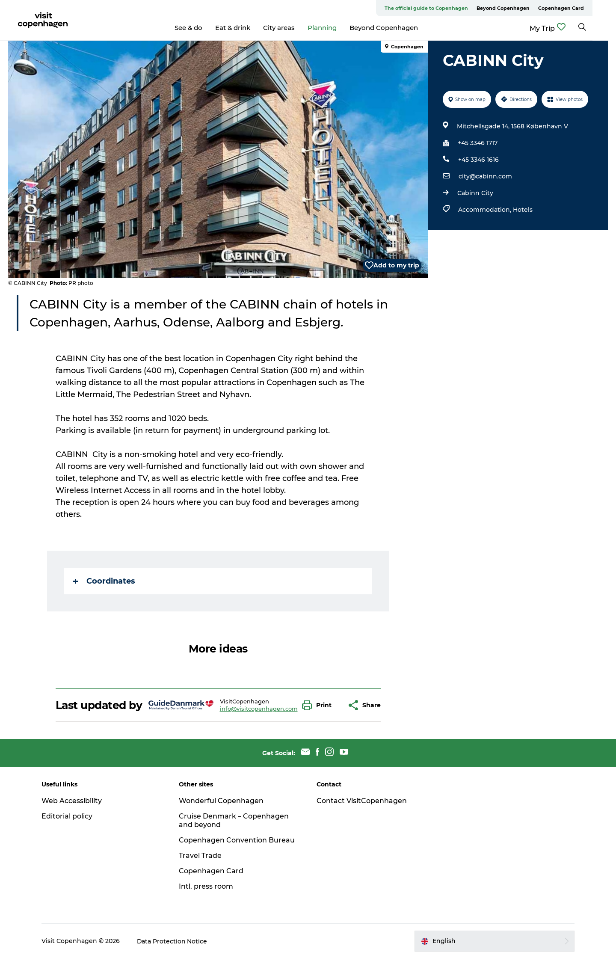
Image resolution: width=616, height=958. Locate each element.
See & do (200, 28)
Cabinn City (475, 193)
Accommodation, (485, 210)
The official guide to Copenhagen (450, 8)
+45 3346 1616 (478, 159)
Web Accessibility (73, 801)
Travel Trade (201, 855)
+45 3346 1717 (478, 143)
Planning (334, 28)
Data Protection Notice (173, 941)
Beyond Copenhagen (526, 8)
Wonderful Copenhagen (222, 801)
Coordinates (104, 581)
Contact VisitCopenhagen (362, 801)
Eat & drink (244, 28)
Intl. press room (207, 886)
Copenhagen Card (584, 8)
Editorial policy (68, 816)
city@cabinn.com (485, 176)
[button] (319, 705)
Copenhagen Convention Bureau (238, 840)
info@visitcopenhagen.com (259, 708)
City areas (291, 28)
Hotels (523, 210)
